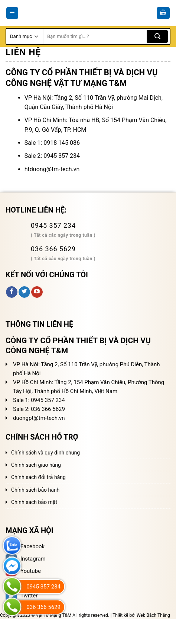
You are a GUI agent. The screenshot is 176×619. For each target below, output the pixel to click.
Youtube (23, 571)
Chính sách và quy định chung (45, 453)
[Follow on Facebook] (11, 292)
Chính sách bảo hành (35, 490)
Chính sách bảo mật (34, 502)
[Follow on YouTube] (37, 292)
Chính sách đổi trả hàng (38, 477)
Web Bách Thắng (153, 615)
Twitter (22, 595)
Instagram (26, 558)
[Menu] (12, 13)
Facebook (25, 546)
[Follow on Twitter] (24, 292)
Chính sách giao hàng (36, 465)
